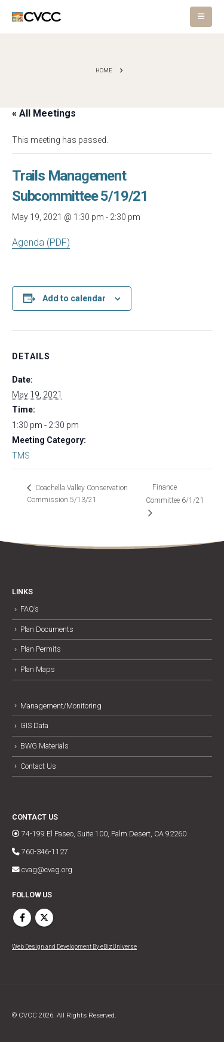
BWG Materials (44, 745)
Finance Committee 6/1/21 (175, 494)
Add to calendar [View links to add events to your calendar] (74, 298)
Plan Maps (37, 669)
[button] (201, 17)
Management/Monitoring (61, 705)
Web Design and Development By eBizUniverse (74, 946)
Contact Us (38, 766)
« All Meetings (44, 113)
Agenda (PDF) (41, 242)
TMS (21, 455)
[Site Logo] (36, 17)
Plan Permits (40, 648)
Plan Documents (46, 629)
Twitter (44, 918)
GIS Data (34, 725)
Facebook (22, 918)
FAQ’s (29, 608)
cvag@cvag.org (42, 869)
